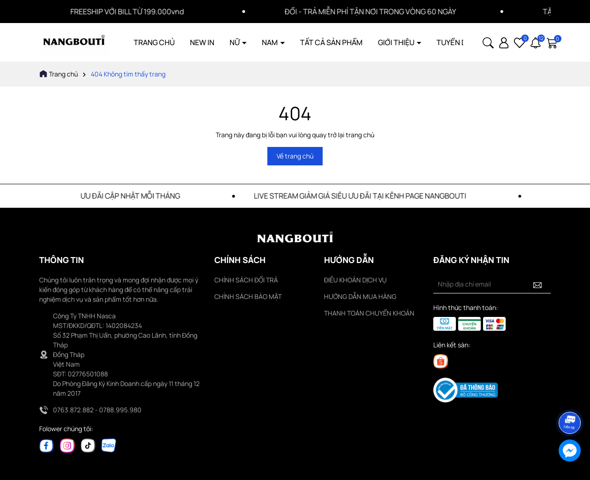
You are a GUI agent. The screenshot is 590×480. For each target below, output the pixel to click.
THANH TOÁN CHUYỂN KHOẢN (369, 313)
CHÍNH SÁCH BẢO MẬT (248, 296)
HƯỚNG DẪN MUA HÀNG (360, 296)
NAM (270, 42)
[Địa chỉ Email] (492, 284)
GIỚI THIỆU (397, 42)
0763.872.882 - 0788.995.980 (97, 409)
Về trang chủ (295, 156)
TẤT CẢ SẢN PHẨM (331, 42)
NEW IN (202, 42)
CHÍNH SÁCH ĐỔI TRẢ (246, 279)
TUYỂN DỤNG (459, 42)
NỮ (235, 42)
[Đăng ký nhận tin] (537, 284)
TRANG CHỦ (154, 42)
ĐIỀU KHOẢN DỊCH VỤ (355, 279)
